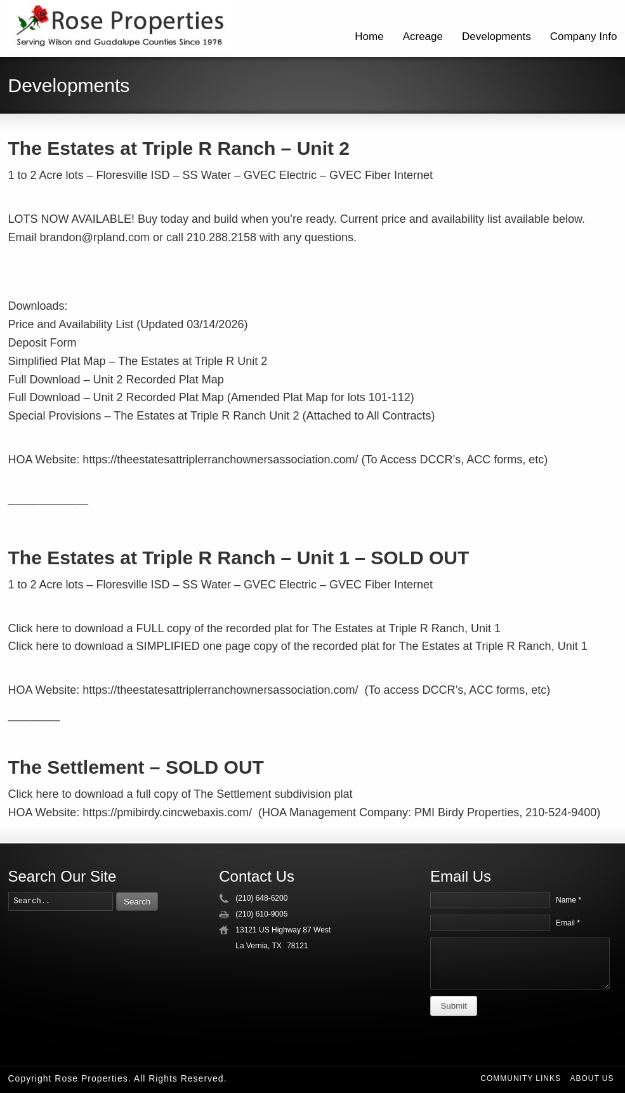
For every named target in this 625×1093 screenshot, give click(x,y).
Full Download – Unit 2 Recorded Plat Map (116, 379)
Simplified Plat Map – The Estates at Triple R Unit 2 (138, 361)
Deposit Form (42, 342)
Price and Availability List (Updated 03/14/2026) (128, 324)
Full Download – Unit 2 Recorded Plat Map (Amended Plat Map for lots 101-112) (211, 397)
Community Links (520, 1078)
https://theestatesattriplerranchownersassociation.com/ (220, 459)
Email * (568, 922)
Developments (496, 36)
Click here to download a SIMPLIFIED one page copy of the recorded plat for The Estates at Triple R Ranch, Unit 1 (298, 646)
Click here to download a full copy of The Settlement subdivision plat (180, 794)
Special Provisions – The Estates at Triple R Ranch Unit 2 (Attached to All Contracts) (221, 415)
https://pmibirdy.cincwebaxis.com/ (167, 812)
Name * (568, 900)
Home (369, 36)
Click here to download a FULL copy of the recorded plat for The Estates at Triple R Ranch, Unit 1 (254, 628)
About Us (592, 1078)
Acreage (423, 36)
